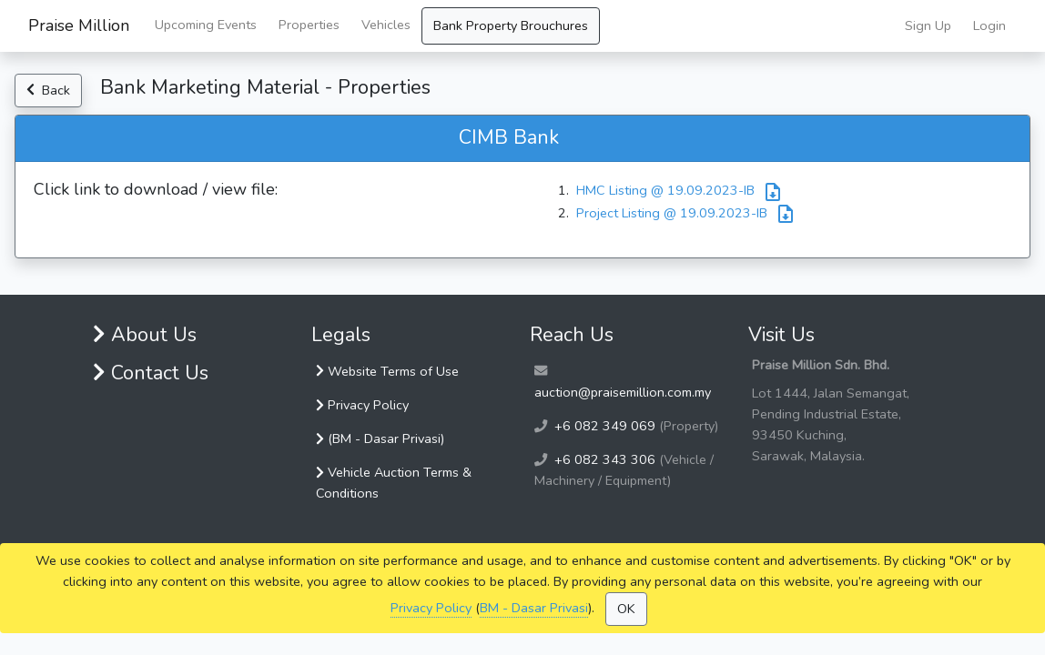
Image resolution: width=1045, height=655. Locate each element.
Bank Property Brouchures (510, 25)
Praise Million (78, 25)
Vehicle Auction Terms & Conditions (394, 482)
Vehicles (386, 24)
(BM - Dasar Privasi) (380, 438)
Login (989, 25)
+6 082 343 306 (604, 459)
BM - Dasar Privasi (534, 608)
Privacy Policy (431, 608)
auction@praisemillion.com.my (622, 392)
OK (626, 609)
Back (48, 90)
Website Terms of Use (387, 371)
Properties (309, 24)
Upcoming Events (206, 24)
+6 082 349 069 (604, 426)
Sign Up (928, 25)
